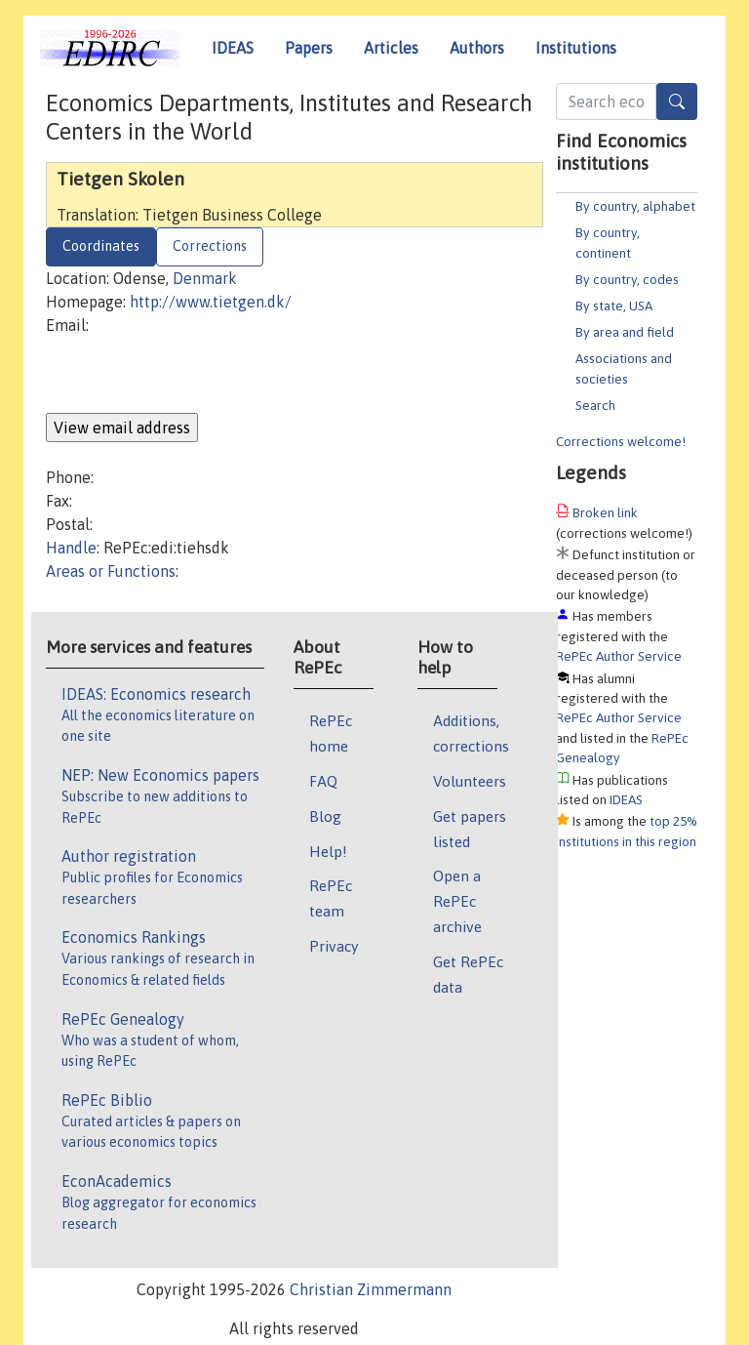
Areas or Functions (111, 571)
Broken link (605, 512)
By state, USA (613, 305)
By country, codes (627, 279)
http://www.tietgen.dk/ (211, 301)
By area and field (624, 332)
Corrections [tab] (210, 246)
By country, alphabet (635, 206)
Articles (391, 48)
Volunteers (469, 781)
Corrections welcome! (621, 441)
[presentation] (194, 375)
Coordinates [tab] (100, 246)
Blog (325, 816)
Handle (71, 547)
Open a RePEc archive (457, 901)
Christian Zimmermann (371, 1289)
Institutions (575, 48)
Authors (477, 48)
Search (595, 405)
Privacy (333, 946)
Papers (309, 48)
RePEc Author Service (619, 656)
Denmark (205, 278)
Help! (328, 851)
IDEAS (233, 48)
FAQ (323, 781)
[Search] (676, 101)
